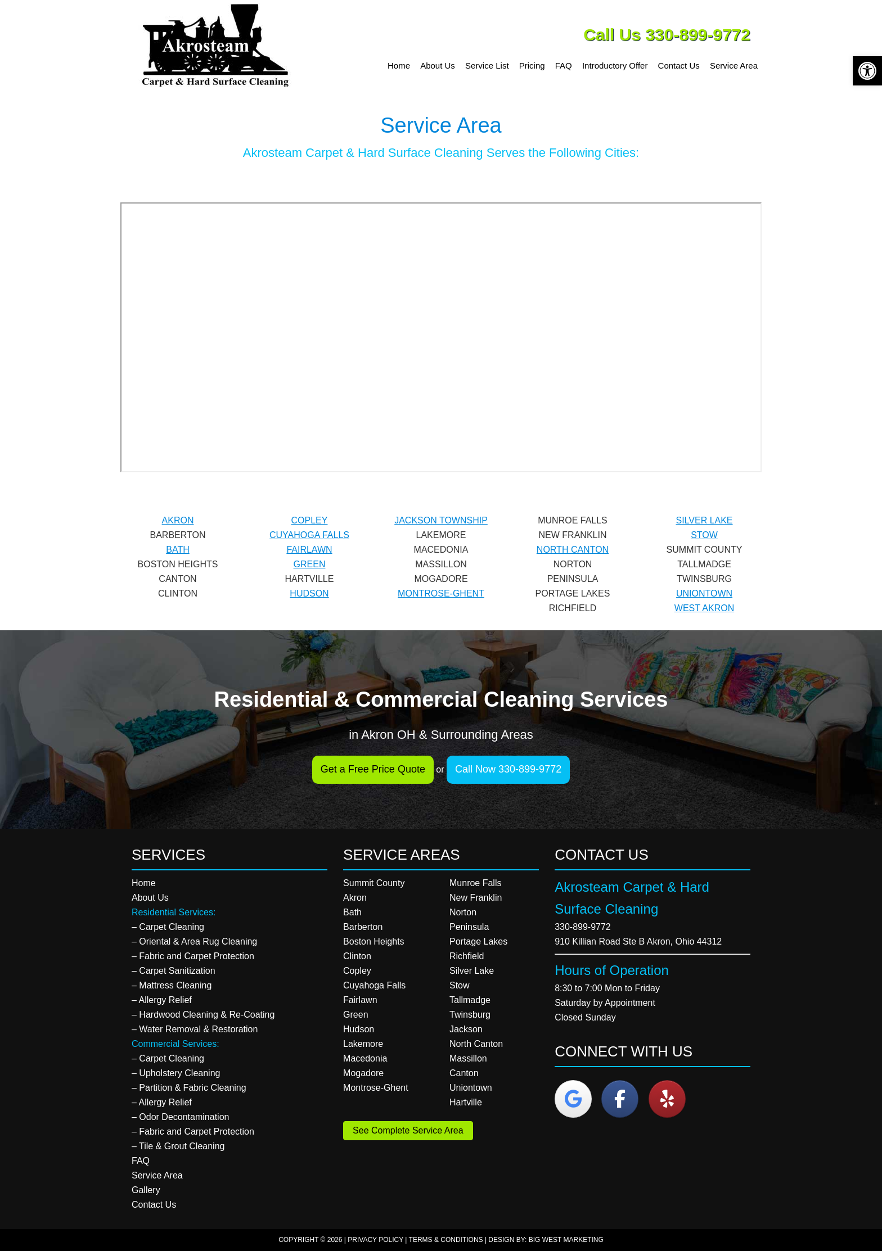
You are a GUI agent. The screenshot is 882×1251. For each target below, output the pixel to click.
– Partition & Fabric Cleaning (189, 1087)
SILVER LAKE (704, 520)
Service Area (157, 1175)
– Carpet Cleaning (168, 927)
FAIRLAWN (309, 549)
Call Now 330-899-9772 (508, 769)
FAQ (141, 1161)
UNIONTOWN (704, 593)
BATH (177, 549)
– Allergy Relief (162, 1000)
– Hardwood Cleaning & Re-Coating (203, 1014)
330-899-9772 (583, 927)
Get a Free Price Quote (373, 769)
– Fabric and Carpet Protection (193, 956)
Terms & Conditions (446, 1240)
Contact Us (154, 1204)
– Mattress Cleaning (172, 985)
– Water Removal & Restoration (195, 1029)
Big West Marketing (566, 1240)
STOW (704, 535)
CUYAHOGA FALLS (309, 535)
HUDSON (309, 593)
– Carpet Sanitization (173, 970)
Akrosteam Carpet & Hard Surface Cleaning (218, 45)
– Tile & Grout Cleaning (178, 1146)
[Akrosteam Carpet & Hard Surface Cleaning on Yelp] (667, 1099)
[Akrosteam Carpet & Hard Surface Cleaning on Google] (573, 1099)
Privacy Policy (375, 1240)
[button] (867, 70)
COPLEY (309, 520)
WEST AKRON (704, 608)
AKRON (178, 520)
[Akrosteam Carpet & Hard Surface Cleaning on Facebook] (619, 1099)
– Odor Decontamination (180, 1117)
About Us (150, 897)
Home (144, 883)
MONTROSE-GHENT (441, 593)
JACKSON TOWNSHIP (441, 520)
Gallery (146, 1190)
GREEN (310, 564)
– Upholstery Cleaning (176, 1073)
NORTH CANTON (573, 549)
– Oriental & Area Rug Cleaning (194, 941)
